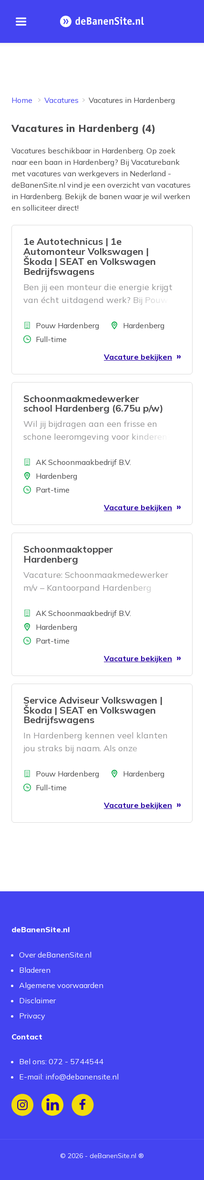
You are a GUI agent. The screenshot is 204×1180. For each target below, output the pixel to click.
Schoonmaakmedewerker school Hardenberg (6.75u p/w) (93, 403)
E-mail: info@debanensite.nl (69, 1076)
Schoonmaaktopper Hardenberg (68, 554)
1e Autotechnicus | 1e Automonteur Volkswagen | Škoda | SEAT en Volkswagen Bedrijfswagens (89, 256)
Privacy (32, 1015)
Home (21, 100)
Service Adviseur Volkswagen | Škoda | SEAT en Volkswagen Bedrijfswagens (93, 710)
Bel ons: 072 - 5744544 (61, 1061)
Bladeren (35, 970)
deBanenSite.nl (113, 1155)
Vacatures (61, 100)
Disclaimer (37, 1000)
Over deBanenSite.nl (55, 954)
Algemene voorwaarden (61, 985)
